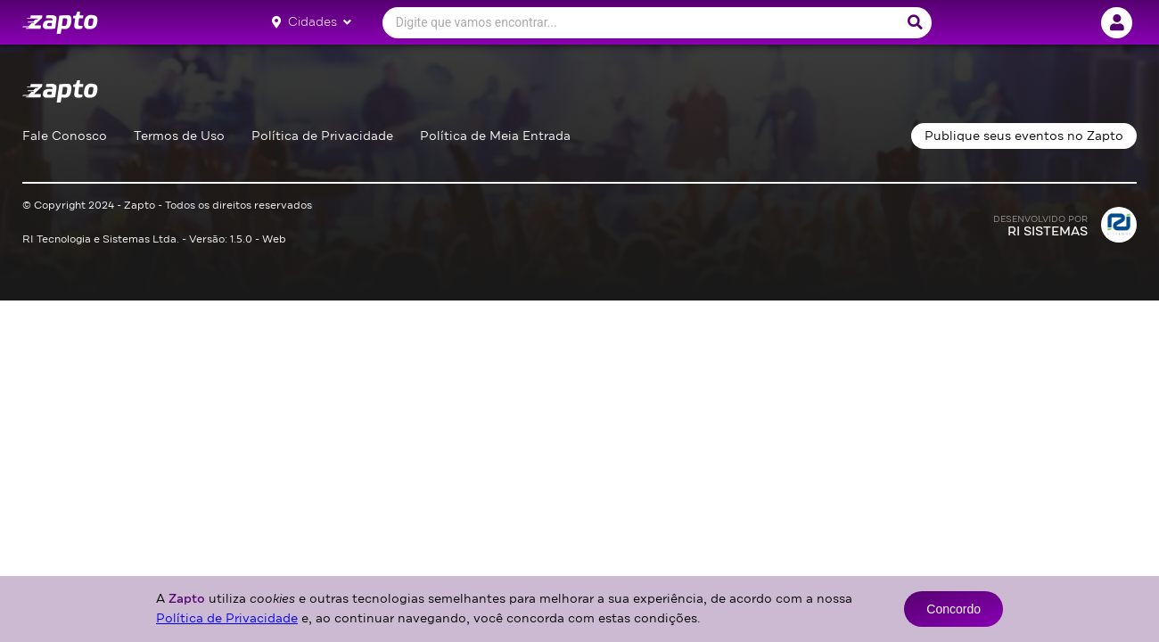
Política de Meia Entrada (495, 136)
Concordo (953, 609)
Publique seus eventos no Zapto (1024, 136)
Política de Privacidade (322, 136)
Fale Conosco (64, 136)
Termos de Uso (179, 136)
